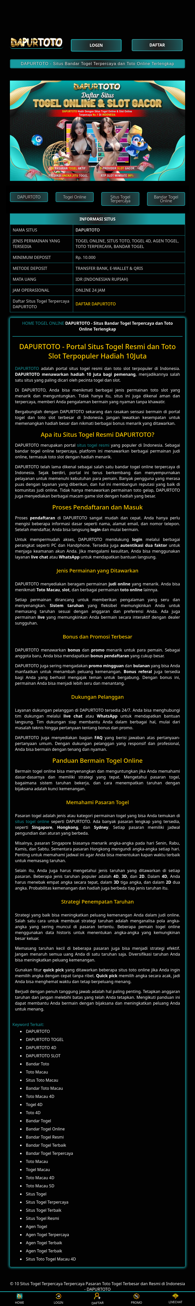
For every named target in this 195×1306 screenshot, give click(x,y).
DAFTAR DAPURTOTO (96, 304)
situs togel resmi (93, 445)
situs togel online (32, 821)
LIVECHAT (175, 1299)
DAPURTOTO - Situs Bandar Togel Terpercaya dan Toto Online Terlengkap (97, 63)
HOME (28, 323)
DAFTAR (98, 1299)
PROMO (136, 1299)
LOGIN (58, 1299)
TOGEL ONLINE (49, 323)
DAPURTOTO (88, 230)
